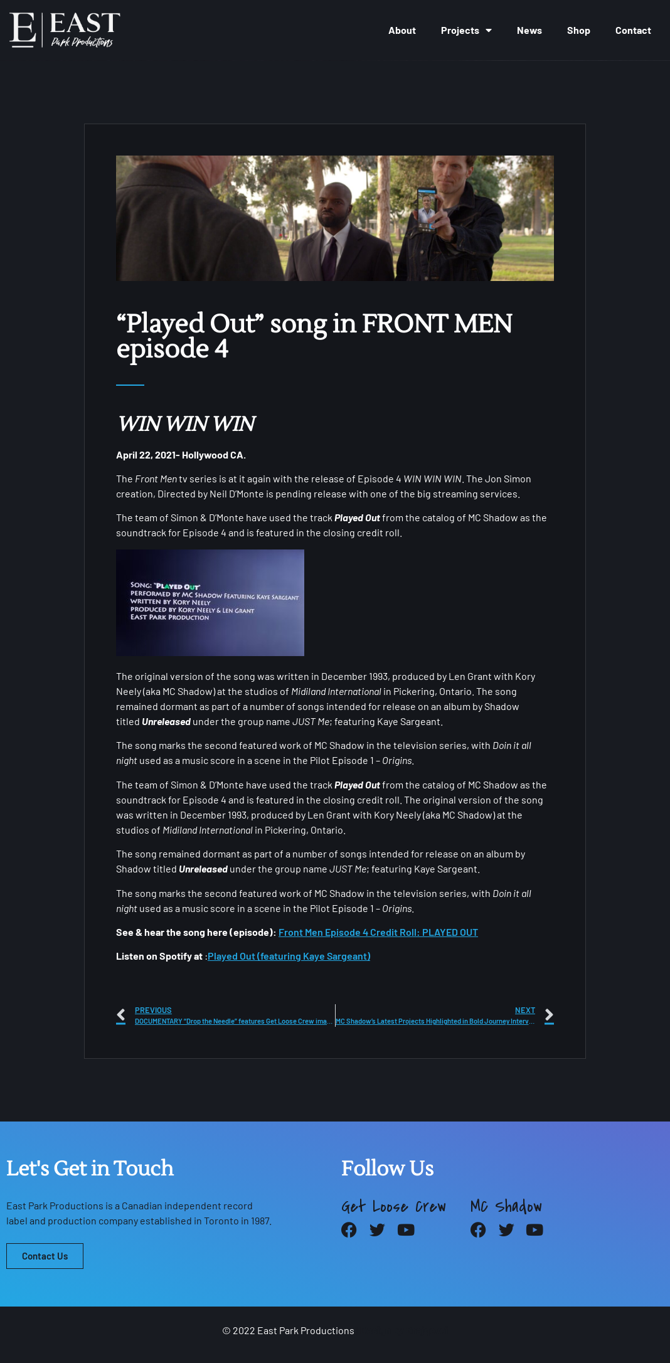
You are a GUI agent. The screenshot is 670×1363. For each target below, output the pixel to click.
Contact (633, 30)
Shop (578, 30)
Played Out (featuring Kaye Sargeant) (289, 956)
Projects (466, 30)
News (529, 30)
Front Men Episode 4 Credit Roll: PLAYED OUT (378, 932)
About (402, 30)
